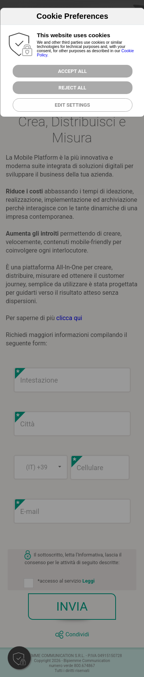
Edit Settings (72, 105)
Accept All (72, 71)
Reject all (72, 88)
